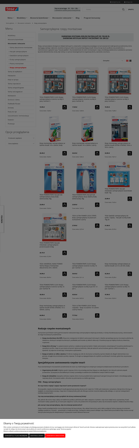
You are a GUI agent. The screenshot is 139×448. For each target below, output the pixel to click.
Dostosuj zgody (36, 435)
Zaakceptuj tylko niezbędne (16, 435)
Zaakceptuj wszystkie (55, 435)
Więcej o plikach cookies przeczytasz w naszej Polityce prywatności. (24, 431)
